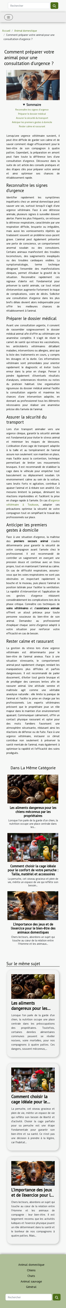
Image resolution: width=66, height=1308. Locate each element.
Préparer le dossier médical (32, 114)
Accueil (6, 30)
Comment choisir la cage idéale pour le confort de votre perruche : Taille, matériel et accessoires (33, 870)
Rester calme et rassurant (32, 126)
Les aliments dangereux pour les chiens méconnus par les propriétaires (33, 811)
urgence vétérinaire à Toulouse (33, 502)
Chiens (31, 1270)
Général (31, 1287)
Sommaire (33, 104)
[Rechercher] (29, 5)
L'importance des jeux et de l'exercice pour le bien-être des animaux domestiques (33, 928)
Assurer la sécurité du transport (32, 118)
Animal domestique (25, 30)
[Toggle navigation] (8, 17)
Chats (31, 1276)
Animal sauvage (31, 1281)
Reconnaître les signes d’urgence (32, 109)
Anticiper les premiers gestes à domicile (32, 122)
